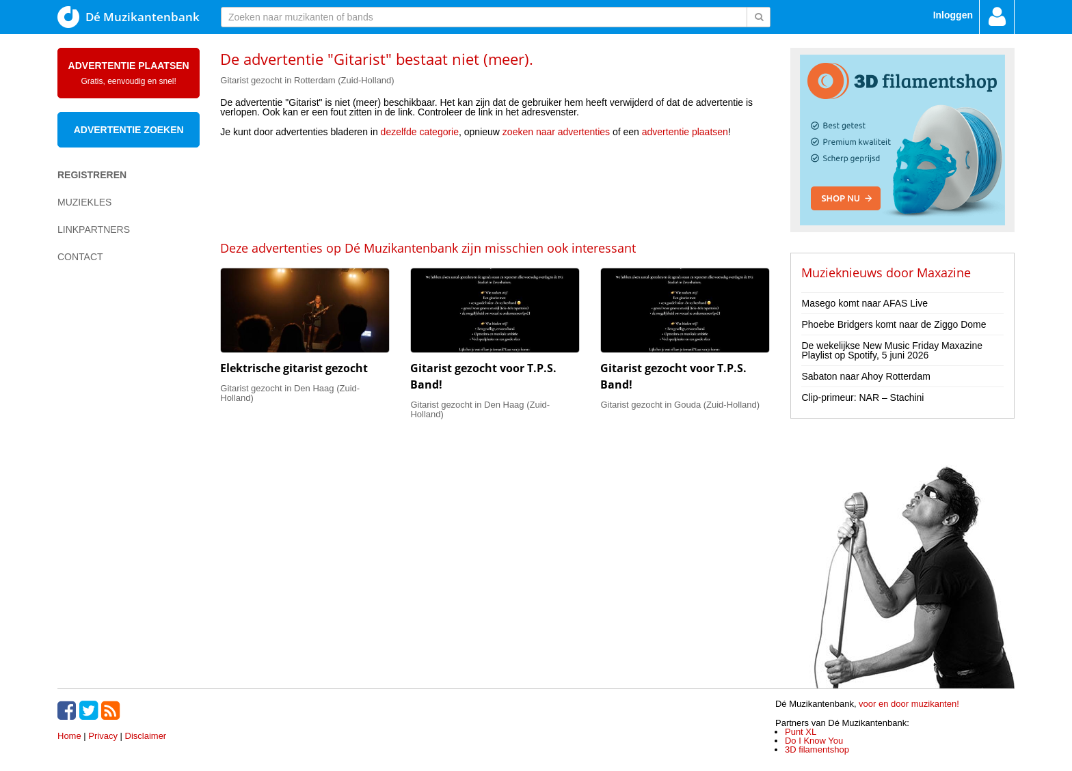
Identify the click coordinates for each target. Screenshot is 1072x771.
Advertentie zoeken (129, 129)
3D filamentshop (817, 749)
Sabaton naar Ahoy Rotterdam (865, 376)
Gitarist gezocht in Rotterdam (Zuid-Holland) (307, 80)
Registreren (91, 174)
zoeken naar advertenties (556, 131)
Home (69, 736)
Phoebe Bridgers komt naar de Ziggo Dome (893, 324)
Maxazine (944, 272)
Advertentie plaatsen (128, 73)
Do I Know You (814, 740)
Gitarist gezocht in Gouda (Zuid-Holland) (680, 404)
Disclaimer (146, 736)
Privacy (103, 736)
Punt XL (800, 732)
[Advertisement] (495, 188)
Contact (80, 256)
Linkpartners (93, 229)
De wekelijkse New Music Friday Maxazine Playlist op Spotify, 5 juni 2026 (891, 350)
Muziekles (84, 202)
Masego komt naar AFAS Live (864, 303)
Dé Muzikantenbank (128, 17)
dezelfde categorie (420, 131)
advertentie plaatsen (685, 131)
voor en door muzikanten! (909, 704)
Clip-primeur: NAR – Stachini (862, 397)
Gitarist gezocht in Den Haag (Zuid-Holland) (290, 393)
